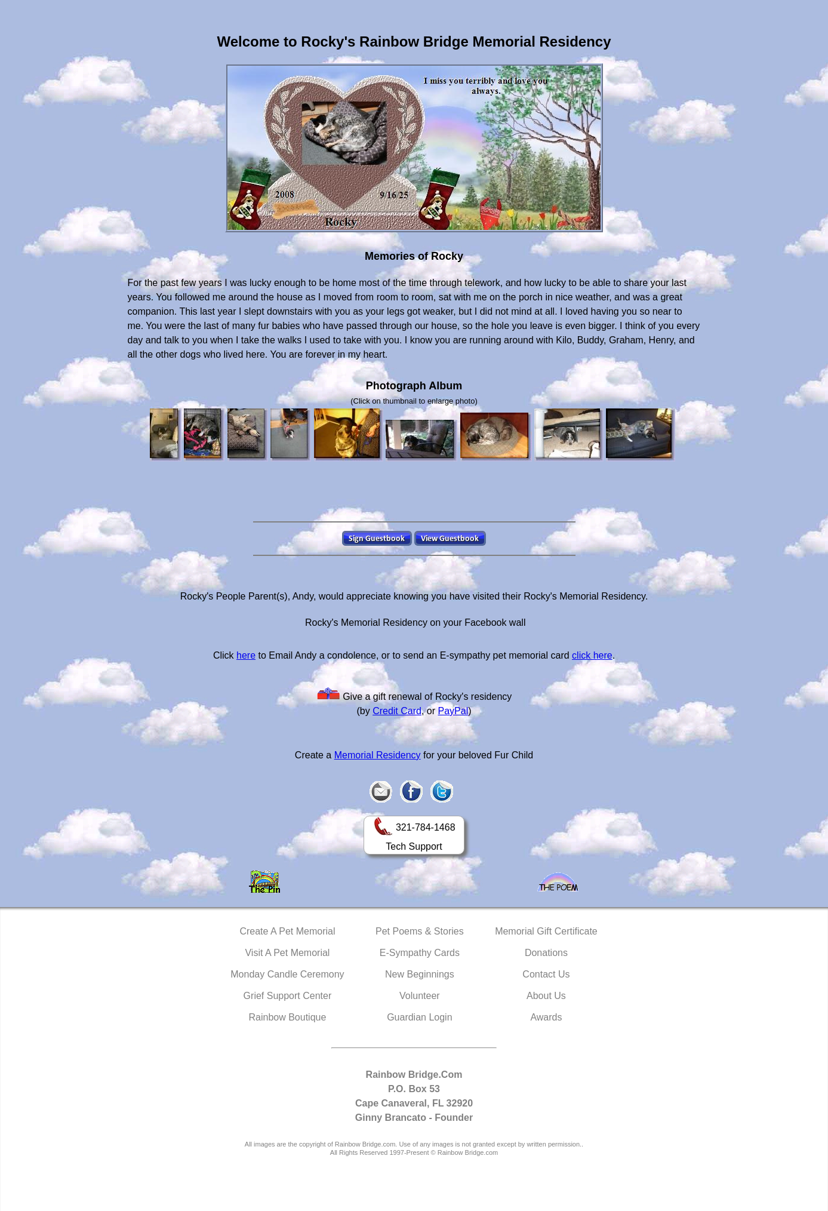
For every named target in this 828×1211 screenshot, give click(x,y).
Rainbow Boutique (287, 1017)
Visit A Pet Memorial (287, 953)
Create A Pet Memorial (287, 931)
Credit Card (397, 711)
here (246, 655)
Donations (546, 953)
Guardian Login (419, 1017)
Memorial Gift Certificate (546, 931)
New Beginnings (419, 974)
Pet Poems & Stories (419, 931)
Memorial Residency (377, 755)
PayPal (453, 711)
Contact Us (546, 974)
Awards (546, 1017)
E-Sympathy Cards (420, 953)
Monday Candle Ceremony (287, 974)
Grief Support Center (288, 996)
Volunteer (419, 996)
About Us (546, 996)
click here (592, 655)
